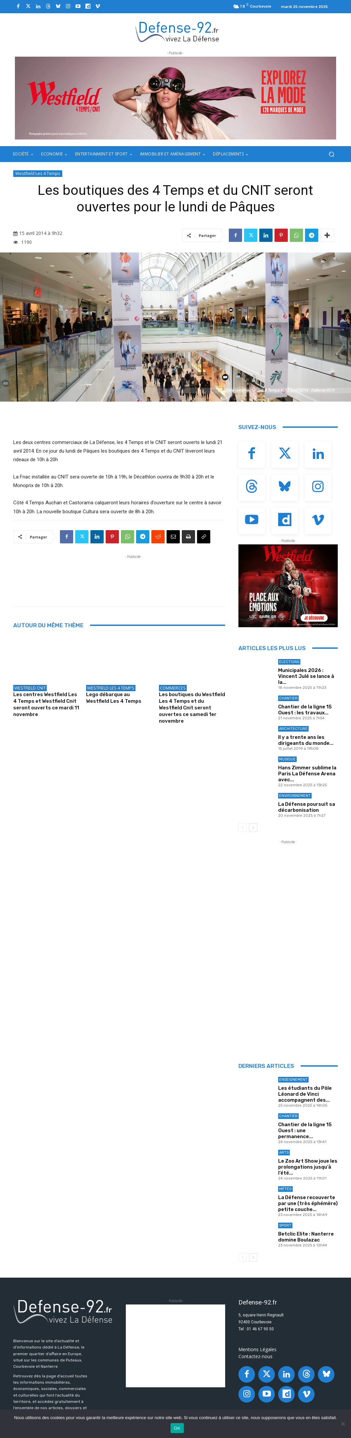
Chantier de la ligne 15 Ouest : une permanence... (305, 1130)
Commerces (173, 688)
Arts (284, 1152)
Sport (285, 1225)
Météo (285, 1189)
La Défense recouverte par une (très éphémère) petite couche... (308, 1203)
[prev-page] (242, 827)
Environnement (295, 796)
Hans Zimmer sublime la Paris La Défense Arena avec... (307, 774)
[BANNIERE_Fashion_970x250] (175, 98)
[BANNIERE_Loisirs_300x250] (288, 585)
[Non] (342, 1423)
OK (177, 1428)
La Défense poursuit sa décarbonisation (306, 807)
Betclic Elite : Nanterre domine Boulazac (306, 1237)
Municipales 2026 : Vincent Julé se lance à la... (306, 676)
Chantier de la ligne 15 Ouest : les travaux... (305, 710)
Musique (287, 759)
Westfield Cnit (30, 688)
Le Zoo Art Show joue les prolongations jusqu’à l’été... (307, 1167)
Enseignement (293, 1080)
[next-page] (253, 827)
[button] (331, 154)
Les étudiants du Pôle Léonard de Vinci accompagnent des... (305, 1094)
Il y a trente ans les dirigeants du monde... (305, 740)
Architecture (293, 729)
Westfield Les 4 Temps (37, 173)
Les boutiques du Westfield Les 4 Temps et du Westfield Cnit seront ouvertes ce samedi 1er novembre (192, 707)
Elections (289, 662)
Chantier (288, 698)
